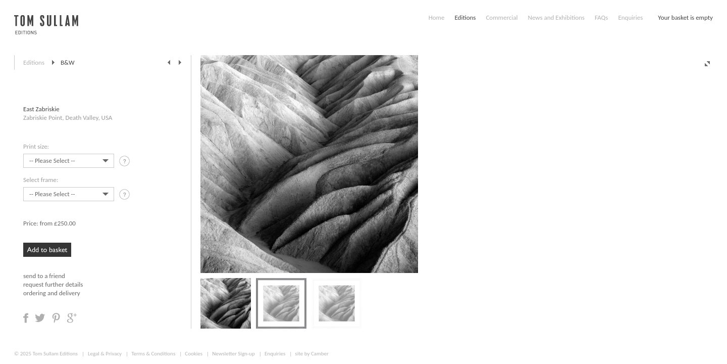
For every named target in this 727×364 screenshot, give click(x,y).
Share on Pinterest (56, 318)
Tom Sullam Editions (54, 353)
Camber (320, 353)
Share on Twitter (40, 318)
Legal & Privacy (105, 353)
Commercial (501, 17)
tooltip (125, 162)
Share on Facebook (25, 318)
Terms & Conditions (153, 353)
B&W (68, 62)
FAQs (601, 17)
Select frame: (40, 180)
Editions (465, 17)
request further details (53, 284)
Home (437, 17)
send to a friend (44, 276)
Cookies (193, 353)
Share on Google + (72, 318)
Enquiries (630, 17)
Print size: (36, 146)
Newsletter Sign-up (233, 353)
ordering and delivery (51, 293)
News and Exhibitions (556, 17)
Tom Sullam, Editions (46, 30)
